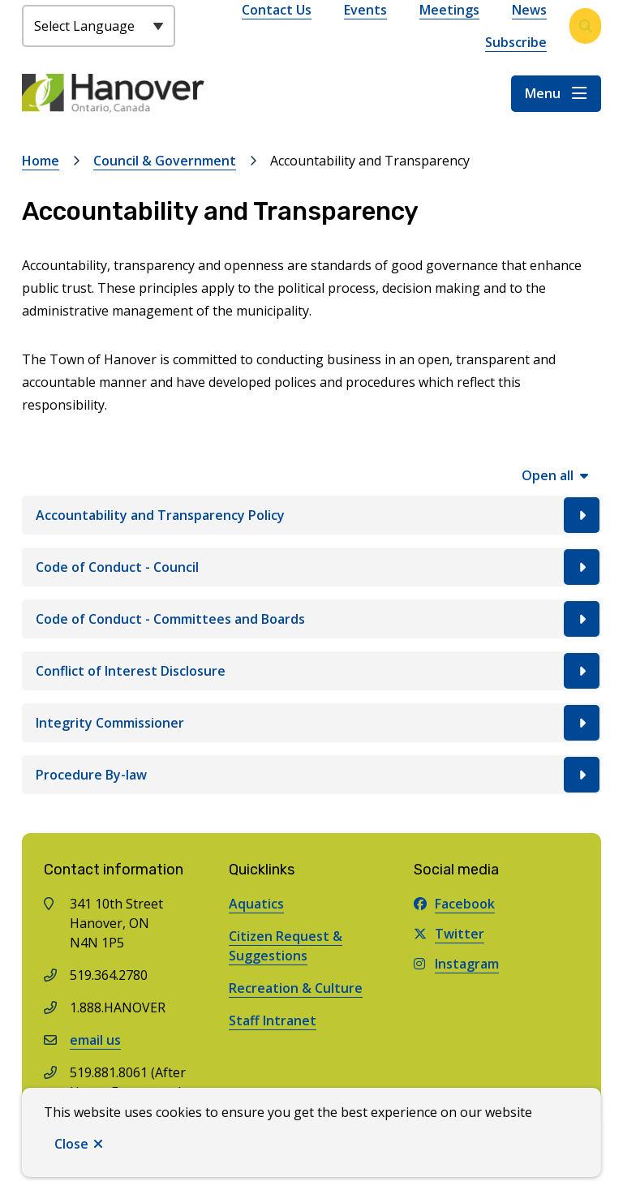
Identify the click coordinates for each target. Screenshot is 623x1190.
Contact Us (277, 10)
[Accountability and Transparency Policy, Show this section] (311, 515)
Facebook (454, 904)
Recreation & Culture (296, 988)
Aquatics (256, 904)
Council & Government (164, 161)
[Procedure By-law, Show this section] (311, 774)
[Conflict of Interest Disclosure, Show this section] (311, 670)
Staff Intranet (272, 1020)
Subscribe (516, 42)
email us (95, 1040)
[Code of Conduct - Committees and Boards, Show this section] (311, 618)
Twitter (449, 934)
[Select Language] (98, 26)
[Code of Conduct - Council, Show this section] (311, 567)
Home (40, 161)
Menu (543, 93)
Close (71, 1144)
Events (365, 10)
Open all (548, 475)
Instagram (456, 964)
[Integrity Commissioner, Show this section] (311, 722)
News (529, 10)
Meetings (449, 10)
